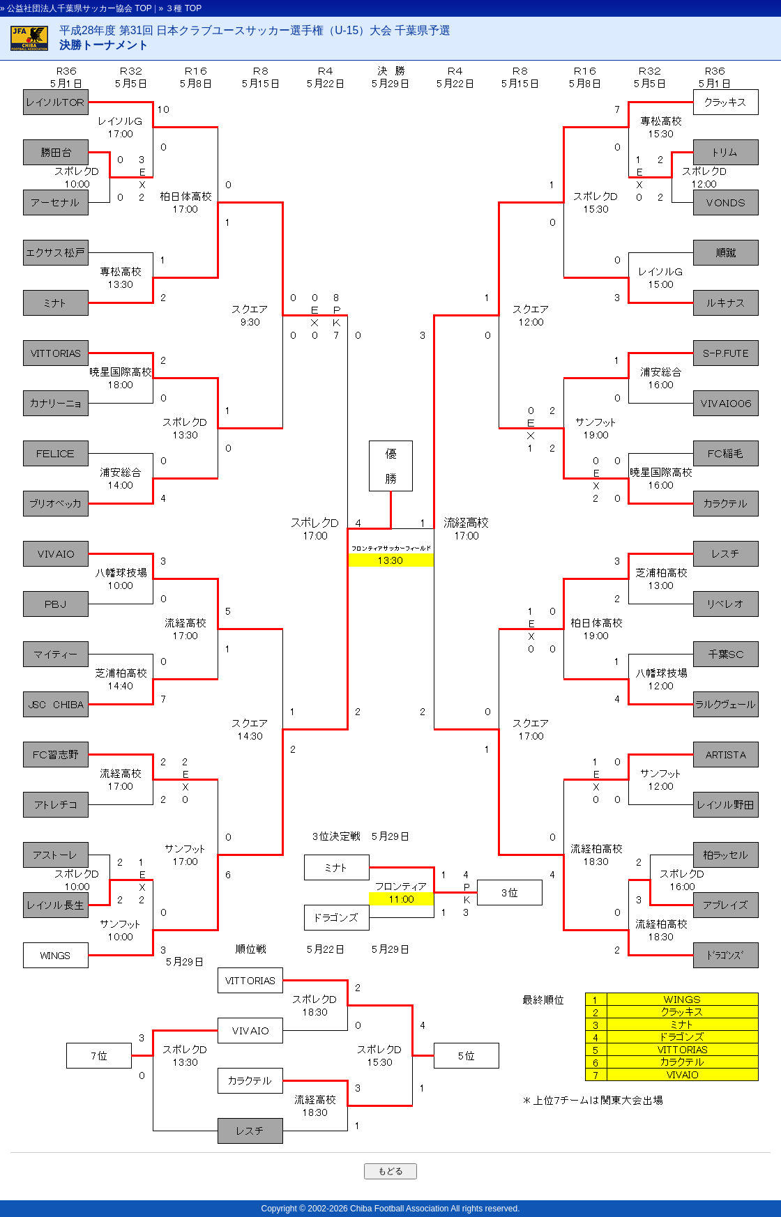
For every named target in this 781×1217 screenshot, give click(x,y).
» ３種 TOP (180, 8)
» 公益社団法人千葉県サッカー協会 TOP (76, 8)
